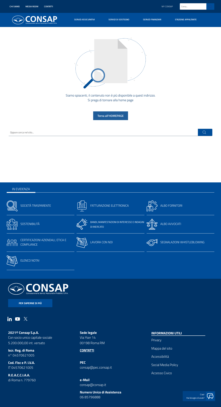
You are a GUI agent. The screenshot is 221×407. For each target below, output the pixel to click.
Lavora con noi (101, 242)
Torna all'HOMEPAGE (111, 116)
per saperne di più (30, 303)
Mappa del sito (161, 348)
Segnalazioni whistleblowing (182, 242)
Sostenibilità (30, 224)
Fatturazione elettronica (109, 205)
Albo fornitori (171, 205)
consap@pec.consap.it (96, 367)
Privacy (156, 340)
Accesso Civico (161, 372)
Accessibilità (160, 356)
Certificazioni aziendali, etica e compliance (43, 242)
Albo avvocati (170, 224)
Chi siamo (15, 6)
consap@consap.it (93, 384)
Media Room (31, 6)
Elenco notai (29, 260)
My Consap (167, 6)
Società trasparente (35, 205)
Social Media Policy (164, 364)
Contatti (48, 6)
